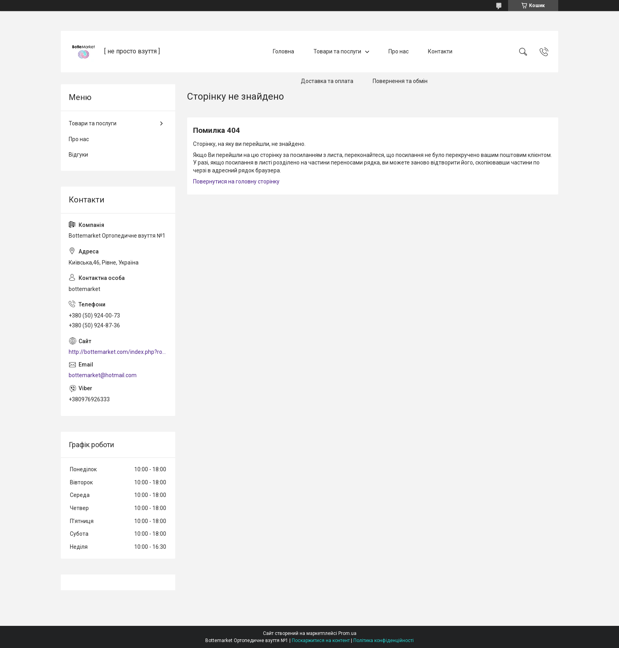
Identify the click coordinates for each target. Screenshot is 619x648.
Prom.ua (347, 633)
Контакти (440, 51)
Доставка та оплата (327, 81)
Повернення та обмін (400, 81)
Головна (283, 51)
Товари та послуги (337, 51)
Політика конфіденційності (383, 640)
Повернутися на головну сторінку (236, 181)
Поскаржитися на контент (321, 640)
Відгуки (78, 154)
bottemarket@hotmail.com (103, 375)
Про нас (398, 51)
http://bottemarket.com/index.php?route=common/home (118, 352)
